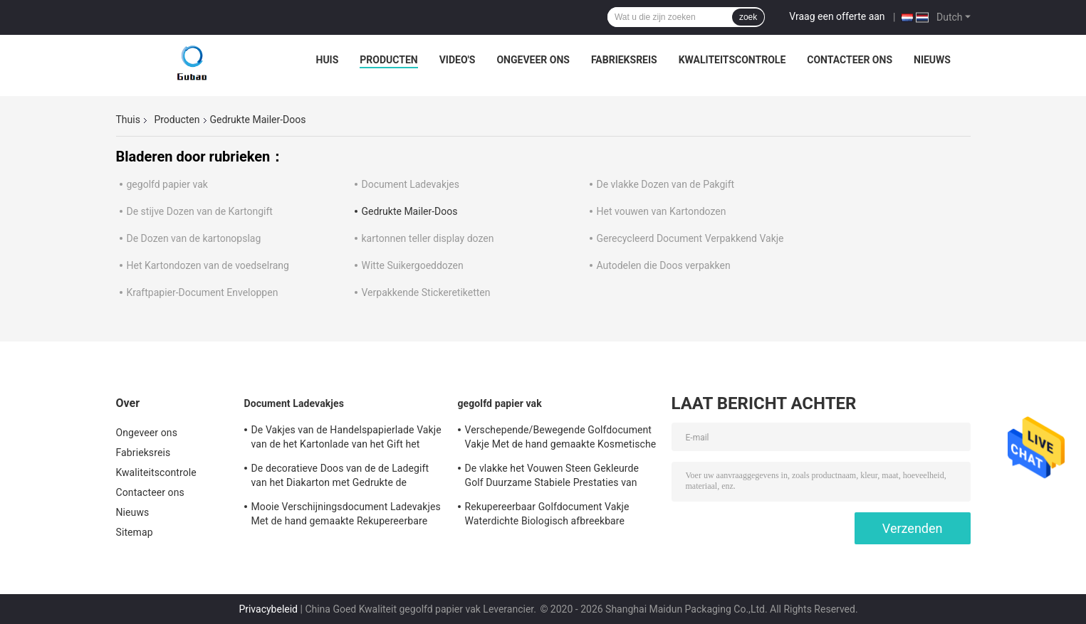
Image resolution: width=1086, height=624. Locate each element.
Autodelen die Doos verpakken (664, 265)
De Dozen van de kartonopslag (194, 238)
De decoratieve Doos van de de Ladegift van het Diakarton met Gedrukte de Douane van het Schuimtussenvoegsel (340, 477)
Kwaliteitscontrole (732, 59)
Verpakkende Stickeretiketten (426, 292)
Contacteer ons (849, 59)
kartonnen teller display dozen (428, 238)
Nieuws (932, 59)
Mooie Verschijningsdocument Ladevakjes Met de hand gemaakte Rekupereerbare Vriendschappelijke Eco (346, 516)
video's (457, 59)
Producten (388, 59)
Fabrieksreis (624, 59)
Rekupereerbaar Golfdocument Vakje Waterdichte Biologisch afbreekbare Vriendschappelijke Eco (547, 516)
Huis (327, 59)
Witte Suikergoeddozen (413, 265)
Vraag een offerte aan (836, 16)
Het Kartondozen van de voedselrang (208, 265)
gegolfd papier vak (167, 184)
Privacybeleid (268, 609)
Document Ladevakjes (410, 184)
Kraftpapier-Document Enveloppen (202, 292)
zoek (748, 17)
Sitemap (134, 532)
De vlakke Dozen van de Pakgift (666, 184)
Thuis (128, 119)
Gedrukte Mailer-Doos (410, 211)
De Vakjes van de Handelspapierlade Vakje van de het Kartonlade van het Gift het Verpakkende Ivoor (346, 439)
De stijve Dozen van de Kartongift (200, 211)
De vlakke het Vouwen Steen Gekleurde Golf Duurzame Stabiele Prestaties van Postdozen (552, 477)
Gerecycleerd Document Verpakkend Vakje (690, 238)
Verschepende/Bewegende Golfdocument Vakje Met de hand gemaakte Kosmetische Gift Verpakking (561, 439)
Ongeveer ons (532, 59)
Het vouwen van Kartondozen (661, 211)
